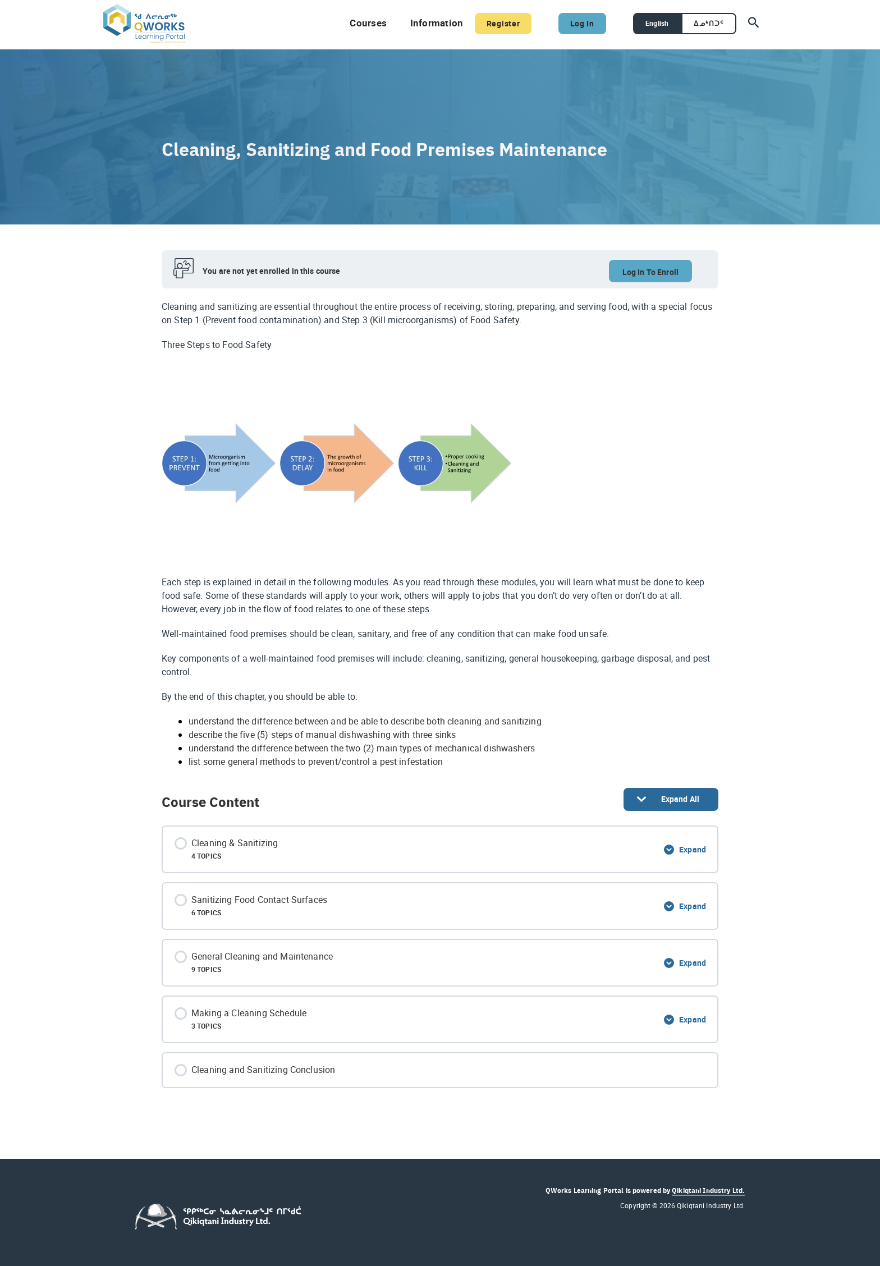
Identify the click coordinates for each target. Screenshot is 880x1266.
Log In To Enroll (650, 272)
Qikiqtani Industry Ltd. (708, 1190)
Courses (357, 22)
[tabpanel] (440, 534)
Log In (573, 22)
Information (423, 22)
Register (490, 22)
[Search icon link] (754, 23)
